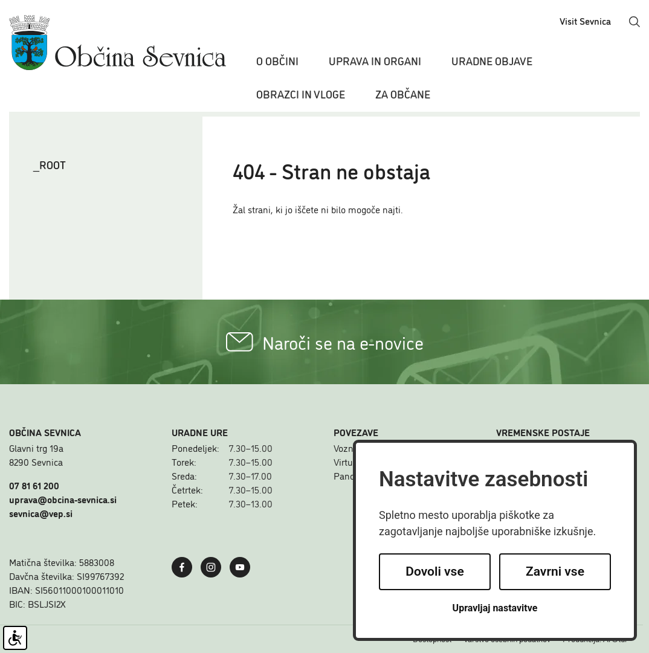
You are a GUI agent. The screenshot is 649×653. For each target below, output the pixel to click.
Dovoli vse (434, 571)
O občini (277, 60)
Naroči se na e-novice (325, 342)
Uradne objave (491, 60)
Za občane (402, 93)
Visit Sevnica (585, 20)
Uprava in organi (375, 60)
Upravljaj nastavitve (495, 608)
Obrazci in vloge (300, 93)
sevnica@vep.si (41, 513)
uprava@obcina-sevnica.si (63, 499)
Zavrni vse (555, 571)
